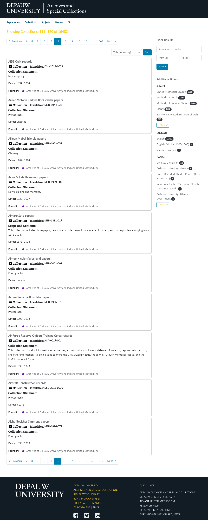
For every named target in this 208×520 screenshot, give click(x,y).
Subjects (45, 22)
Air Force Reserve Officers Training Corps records (40, 336)
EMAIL (96, 507)
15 (78, 41)
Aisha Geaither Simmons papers (29, 421)
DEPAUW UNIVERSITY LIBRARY (157, 497)
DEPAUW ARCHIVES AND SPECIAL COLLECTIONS (167, 492)
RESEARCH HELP (149, 505)
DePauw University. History (172, 168)
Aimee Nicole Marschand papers (29, 258)
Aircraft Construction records (27, 383)
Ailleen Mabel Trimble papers (27, 138)
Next (111, 41)
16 (85, 41)
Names (59, 22)
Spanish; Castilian (166, 150)
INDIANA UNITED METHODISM (157, 501)
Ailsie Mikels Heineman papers (28, 177)
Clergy (160, 109)
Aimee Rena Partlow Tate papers (29, 297)
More (164, 125)
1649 (100, 41)
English (160, 138)
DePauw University (167, 162)
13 (64, 41)
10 (43, 41)
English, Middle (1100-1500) (173, 144)
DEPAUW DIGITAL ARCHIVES (155, 510)
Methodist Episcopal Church (173, 103)
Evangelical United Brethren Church (177, 114)
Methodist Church (167, 97)
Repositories (13, 22)
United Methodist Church (171, 91)
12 (57, 41)
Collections (30, 22)
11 (50, 41)
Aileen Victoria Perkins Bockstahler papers (35, 100)
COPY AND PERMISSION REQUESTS (159, 514)
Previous (15, 41)
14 (71, 41)
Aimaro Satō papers (21, 216)
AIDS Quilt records (20, 61)
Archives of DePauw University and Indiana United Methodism (62, 91)
